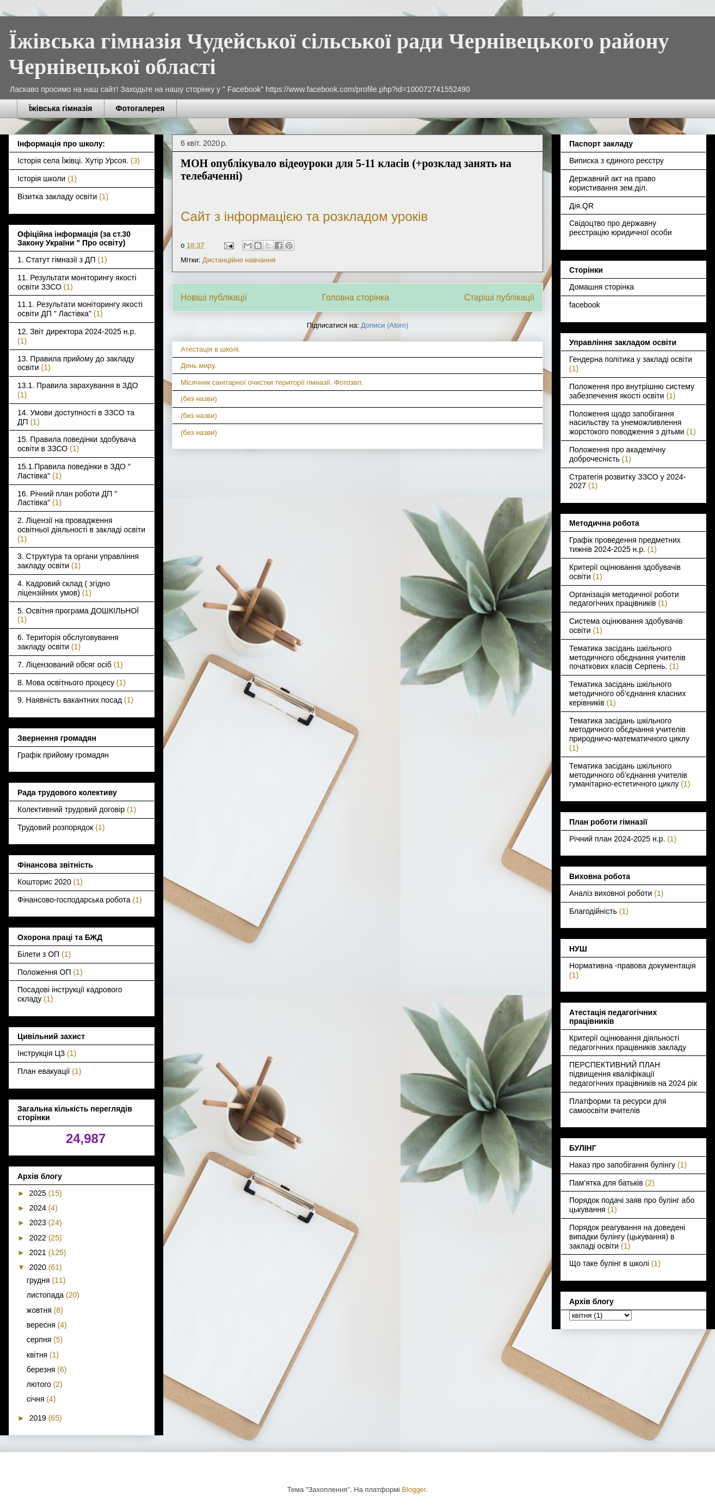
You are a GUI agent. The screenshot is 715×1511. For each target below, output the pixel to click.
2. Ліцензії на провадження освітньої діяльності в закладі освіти (81, 525)
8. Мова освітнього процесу (65, 682)
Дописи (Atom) (384, 325)
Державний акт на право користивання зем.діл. (612, 183)
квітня (38, 1354)
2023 (38, 1222)
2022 (38, 1237)
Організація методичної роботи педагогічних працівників (624, 599)
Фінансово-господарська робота (74, 899)
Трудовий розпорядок (55, 827)
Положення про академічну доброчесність (617, 454)
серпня (40, 1339)
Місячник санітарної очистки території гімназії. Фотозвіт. (272, 382)
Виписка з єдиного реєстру (616, 160)
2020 (38, 1267)
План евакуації (43, 1071)
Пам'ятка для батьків (606, 1182)
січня (37, 1399)
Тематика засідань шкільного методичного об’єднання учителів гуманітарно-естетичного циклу (628, 775)
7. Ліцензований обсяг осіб (64, 664)
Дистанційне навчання (239, 260)
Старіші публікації (499, 297)
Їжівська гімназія (61, 108)
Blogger (414, 1489)
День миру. (199, 365)
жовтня (40, 1310)
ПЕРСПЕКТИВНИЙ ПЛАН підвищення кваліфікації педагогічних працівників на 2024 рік (633, 1074)
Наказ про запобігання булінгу (622, 1164)
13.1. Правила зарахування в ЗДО (77, 385)
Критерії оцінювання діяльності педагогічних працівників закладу (627, 1043)
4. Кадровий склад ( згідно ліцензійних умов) (63, 588)
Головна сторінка (356, 297)
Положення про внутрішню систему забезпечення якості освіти (631, 391)
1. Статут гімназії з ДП (56, 259)
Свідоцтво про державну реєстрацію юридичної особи (620, 228)
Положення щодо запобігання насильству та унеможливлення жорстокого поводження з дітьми (627, 423)
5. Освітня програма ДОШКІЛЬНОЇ (78, 610)
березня (42, 1369)
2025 (38, 1193)
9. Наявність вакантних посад (69, 700)
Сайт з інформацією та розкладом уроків (304, 216)
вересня (42, 1324)
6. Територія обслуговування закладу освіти (68, 642)
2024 (38, 1207)
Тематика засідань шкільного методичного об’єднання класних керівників (627, 693)
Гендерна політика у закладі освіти (630, 359)
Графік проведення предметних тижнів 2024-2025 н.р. (625, 545)
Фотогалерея (140, 108)
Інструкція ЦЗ (41, 1053)
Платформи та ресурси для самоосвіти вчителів (617, 1106)
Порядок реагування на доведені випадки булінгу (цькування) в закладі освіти (627, 1236)
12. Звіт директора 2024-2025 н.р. (76, 331)
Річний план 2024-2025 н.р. (617, 838)
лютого (40, 1384)
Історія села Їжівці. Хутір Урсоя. (72, 160)
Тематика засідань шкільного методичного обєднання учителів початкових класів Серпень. (627, 657)
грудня (39, 1280)
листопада (46, 1295)
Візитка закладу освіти (57, 196)
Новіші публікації (214, 297)
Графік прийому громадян (63, 755)
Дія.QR (581, 205)
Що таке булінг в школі (609, 1263)
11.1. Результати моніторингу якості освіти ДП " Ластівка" (80, 309)
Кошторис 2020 (44, 881)
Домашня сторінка (601, 286)
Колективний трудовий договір (71, 809)
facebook (584, 304)
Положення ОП (44, 972)
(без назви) (199, 399)
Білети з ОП (38, 954)
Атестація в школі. (211, 349)
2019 (38, 1418)
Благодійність (593, 911)
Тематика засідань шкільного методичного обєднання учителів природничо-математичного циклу (629, 730)
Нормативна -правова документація (632, 965)
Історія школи (41, 178)
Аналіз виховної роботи (610, 893)
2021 (38, 1252)
